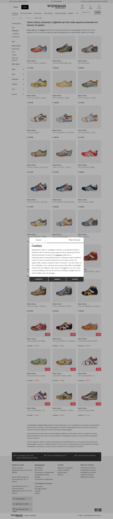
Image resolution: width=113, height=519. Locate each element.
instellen (75, 279)
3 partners (58, 255)
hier (64, 268)
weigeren (57, 279)
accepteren (38, 279)
